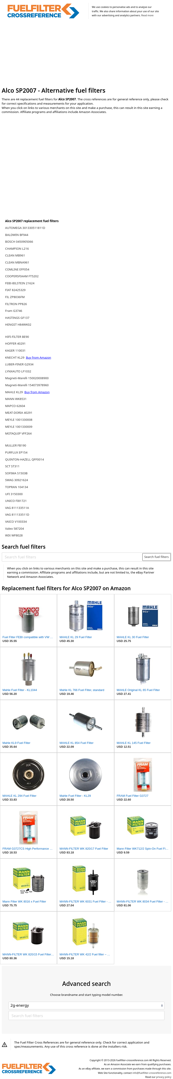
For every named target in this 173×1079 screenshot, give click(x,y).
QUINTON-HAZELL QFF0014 (24, 459)
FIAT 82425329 (15, 290)
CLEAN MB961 (15, 255)
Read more (147, 15)
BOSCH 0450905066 (19, 242)
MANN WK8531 (16, 399)
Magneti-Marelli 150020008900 (27, 378)
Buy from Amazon (38, 357)
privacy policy (163, 1077)
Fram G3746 (13, 311)
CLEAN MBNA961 (17, 262)
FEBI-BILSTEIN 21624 (19, 283)
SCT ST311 (12, 466)
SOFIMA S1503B (16, 473)
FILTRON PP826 (16, 304)
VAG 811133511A (17, 508)
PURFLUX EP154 (16, 452)
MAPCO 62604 (15, 406)
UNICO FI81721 (16, 501)
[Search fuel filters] (72, 557)
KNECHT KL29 (15, 357)
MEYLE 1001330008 (18, 420)
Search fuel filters (156, 557)
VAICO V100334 (16, 522)
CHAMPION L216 (17, 249)
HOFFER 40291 (15, 343)
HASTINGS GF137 (17, 318)
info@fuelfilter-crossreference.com (151, 1072)
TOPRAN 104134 (16, 487)
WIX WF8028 (14, 535)
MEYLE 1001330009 (18, 427)
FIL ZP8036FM (15, 297)
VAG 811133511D (17, 514)
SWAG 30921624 (16, 480)
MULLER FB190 (15, 445)
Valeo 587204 (14, 529)
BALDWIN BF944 (16, 235)
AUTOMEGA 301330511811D (25, 228)
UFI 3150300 (14, 494)
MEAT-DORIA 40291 (18, 413)
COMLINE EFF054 (17, 269)
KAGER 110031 (15, 350)
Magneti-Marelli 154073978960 (27, 385)
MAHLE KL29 (14, 392)
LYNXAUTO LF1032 (18, 371)
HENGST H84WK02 (18, 324)
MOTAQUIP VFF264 (18, 433)
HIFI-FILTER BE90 (17, 337)
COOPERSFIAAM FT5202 (22, 276)
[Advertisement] (86, 53)
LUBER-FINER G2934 (19, 364)
